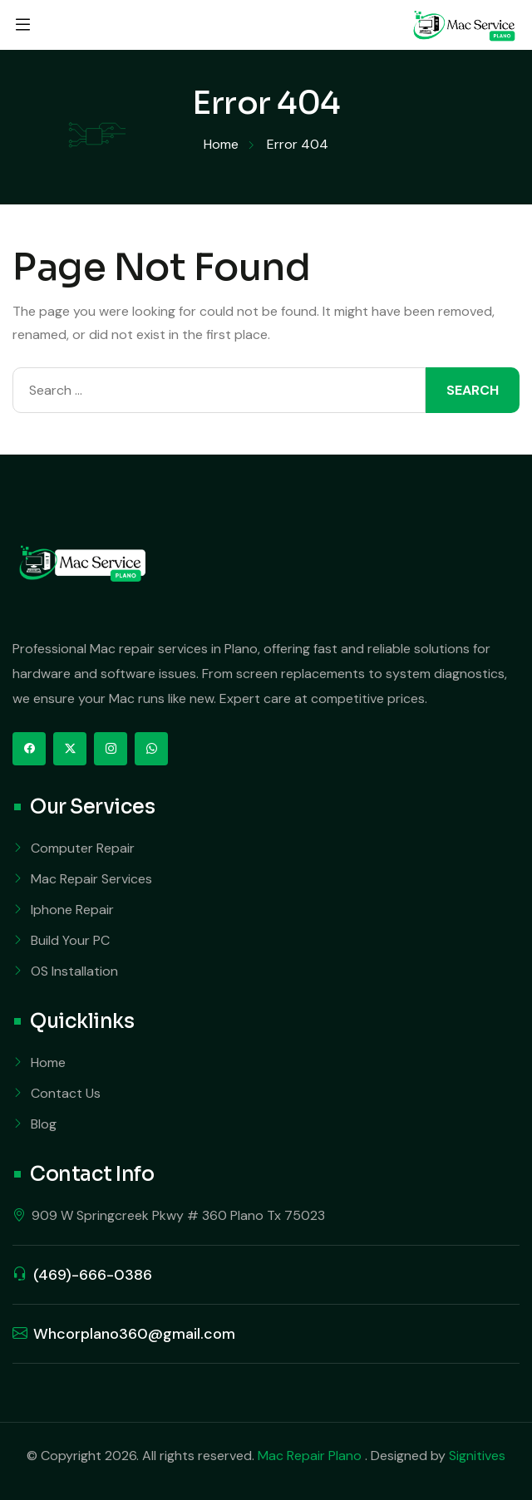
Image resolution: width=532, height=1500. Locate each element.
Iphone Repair (72, 909)
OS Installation (74, 971)
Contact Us (66, 1093)
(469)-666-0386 (92, 1275)
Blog (44, 1124)
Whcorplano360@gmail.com (134, 1334)
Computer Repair (83, 848)
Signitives (477, 1455)
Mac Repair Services (91, 879)
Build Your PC (70, 940)
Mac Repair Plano (311, 1455)
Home (48, 1062)
